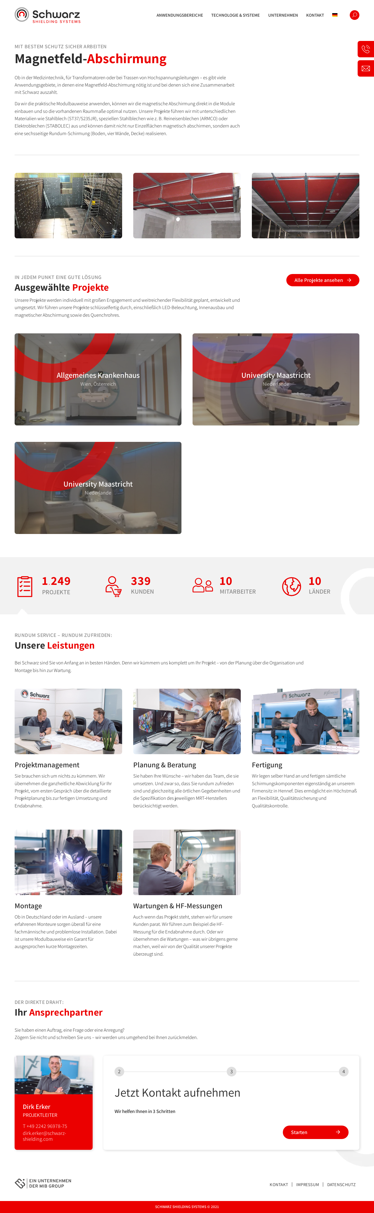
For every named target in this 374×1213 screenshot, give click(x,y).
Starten (299, 1132)
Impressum (307, 1184)
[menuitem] (180, 15)
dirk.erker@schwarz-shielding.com (44, 1136)
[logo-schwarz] (47, 15)
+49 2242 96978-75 (47, 1126)
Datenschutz (341, 1184)
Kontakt (279, 1184)
